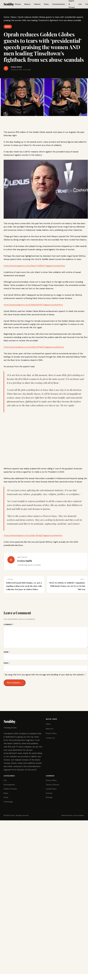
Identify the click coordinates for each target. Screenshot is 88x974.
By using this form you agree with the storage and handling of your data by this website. (45, 674)
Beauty (27, 4)
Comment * (9, 624)
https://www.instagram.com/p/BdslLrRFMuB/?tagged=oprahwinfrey (34, 347)
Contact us (50, 738)
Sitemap (49, 797)
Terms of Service (52, 785)
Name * (7, 652)
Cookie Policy (51, 789)
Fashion (37, 4)
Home (18, 4)
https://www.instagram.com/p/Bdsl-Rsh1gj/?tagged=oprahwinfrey (33, 535)
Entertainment (59, 4)
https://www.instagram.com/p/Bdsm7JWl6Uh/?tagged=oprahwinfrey (34, 265)
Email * (7, 663)
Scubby (10, 4)
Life (80, 4)
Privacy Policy (51, 733)
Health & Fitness (10, 789)
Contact (49, 793)
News (46, 4)
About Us (49, 729)
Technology (8, 802)
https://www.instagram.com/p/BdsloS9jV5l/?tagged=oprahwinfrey (33, 304)
